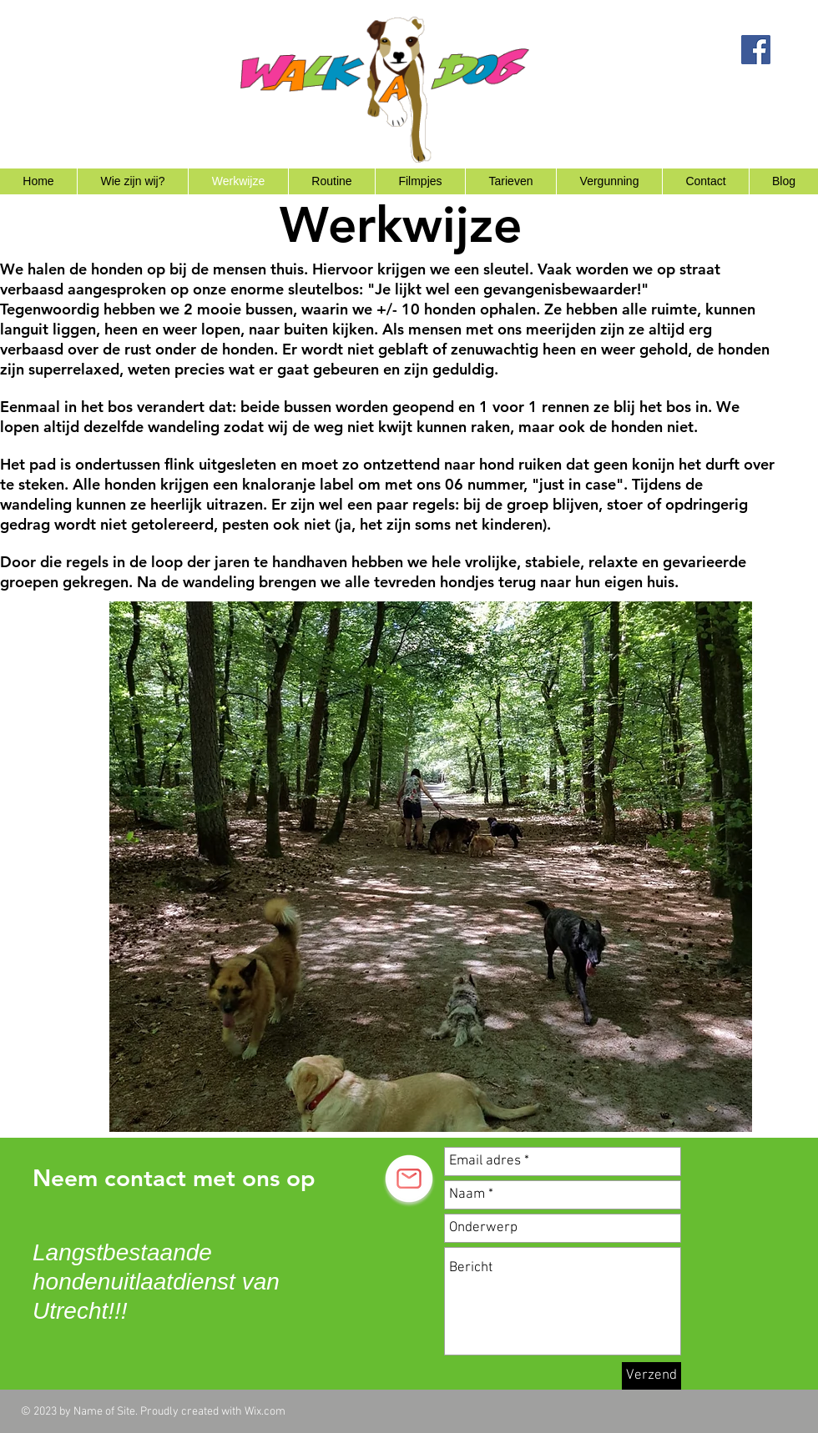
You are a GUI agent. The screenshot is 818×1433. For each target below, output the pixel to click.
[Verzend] (651, 1376)
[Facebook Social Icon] (755, 49)
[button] (430, 866)
